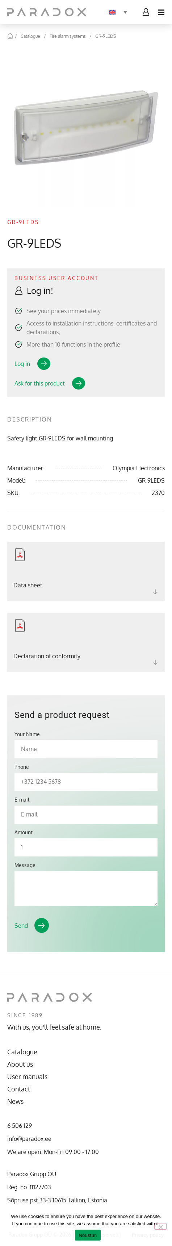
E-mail (21, 799)
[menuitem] (118, 12)
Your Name (27, 734)
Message (24, 865)
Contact (18, 1089)
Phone (21, 767)
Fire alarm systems (68, 36)
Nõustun (88, 1235)
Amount (23, 832)
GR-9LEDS (105, 36)
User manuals (27, 1077)
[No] (160, 1226)
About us (20, 1064)
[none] (118, 12)
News (15, 1101)
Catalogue (30, 36)
